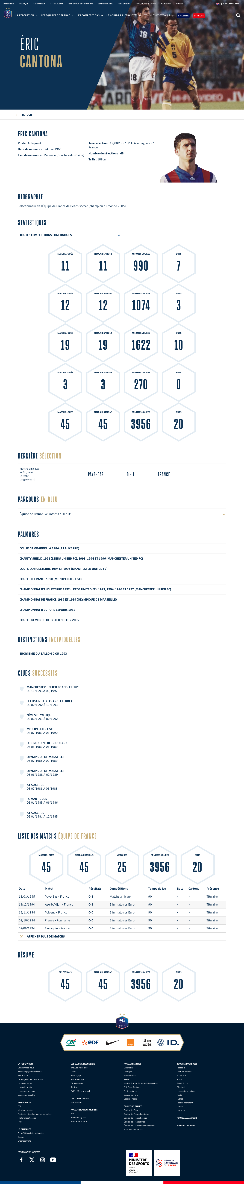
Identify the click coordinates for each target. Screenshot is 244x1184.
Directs (199, 15)
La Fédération (26, 15)
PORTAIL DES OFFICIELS (146, 4)
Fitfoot (180, 1106)
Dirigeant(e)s (77, 1083)
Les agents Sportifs (26, 1095)
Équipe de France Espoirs (135, 1118)
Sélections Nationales (133, 1129)
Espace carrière (131, 1095)
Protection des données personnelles (34, 1114)
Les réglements (25, 1087)
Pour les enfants (184, 1071)
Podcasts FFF (130, 1075)
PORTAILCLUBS (124, 4)
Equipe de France (79, 1121)
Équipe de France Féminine (136, 1114)
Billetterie (128, 1068)
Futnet (180, 1099)
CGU (20, 1106)
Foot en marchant (185, 1102)
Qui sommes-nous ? (26, 1068)
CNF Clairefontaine (132, 1087)
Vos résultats (76, 1102)
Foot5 (179, 1095)
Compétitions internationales (31, 1133)
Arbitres (74, 1087)
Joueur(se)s (76, 1075)
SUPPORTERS (39, 4)
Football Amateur (187, 1118)
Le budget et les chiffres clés (30, 1079)
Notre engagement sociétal (30, 1071)
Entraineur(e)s (77, 1079)
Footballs (181, 1068)
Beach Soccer (183, 1083)
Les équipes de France (57, 15)
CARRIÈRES (166, 4)
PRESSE (179, 4)
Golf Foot (181, 1110)
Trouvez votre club (79, 1068)
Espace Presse (130, 1099)
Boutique (128, 1071)
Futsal (179, 1079)
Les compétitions (90, 15)
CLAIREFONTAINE (105, 4)
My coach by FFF (78, 1117)
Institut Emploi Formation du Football (141, 1083)
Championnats (24, 1141)
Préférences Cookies (27, 1118)
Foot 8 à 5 (181, 1075)
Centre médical (130, 1091)
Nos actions (23, 1075)
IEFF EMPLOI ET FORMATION (81, 4)
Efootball (181, 1087)
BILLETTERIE (9, 4)
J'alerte (183, 15)
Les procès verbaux (26, 1091)
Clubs (73, 1071)
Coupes (21, 1137)
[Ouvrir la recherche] (238, 15)
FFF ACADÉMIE (57, 4)
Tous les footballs (159, 15)
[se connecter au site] (231, 4)
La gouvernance (25, 1083)
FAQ (20, 1122)
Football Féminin (186, 1125)
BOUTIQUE (23, 4)
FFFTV (126, 1079)
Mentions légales (25, 1110)
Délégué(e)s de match (80, 1091)
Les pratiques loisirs (186, 1091)
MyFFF (74, 1113)
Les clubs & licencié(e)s (124, 15)
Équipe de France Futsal (135, 1122)
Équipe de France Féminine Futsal (139, 1125)
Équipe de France (132, 1110)
